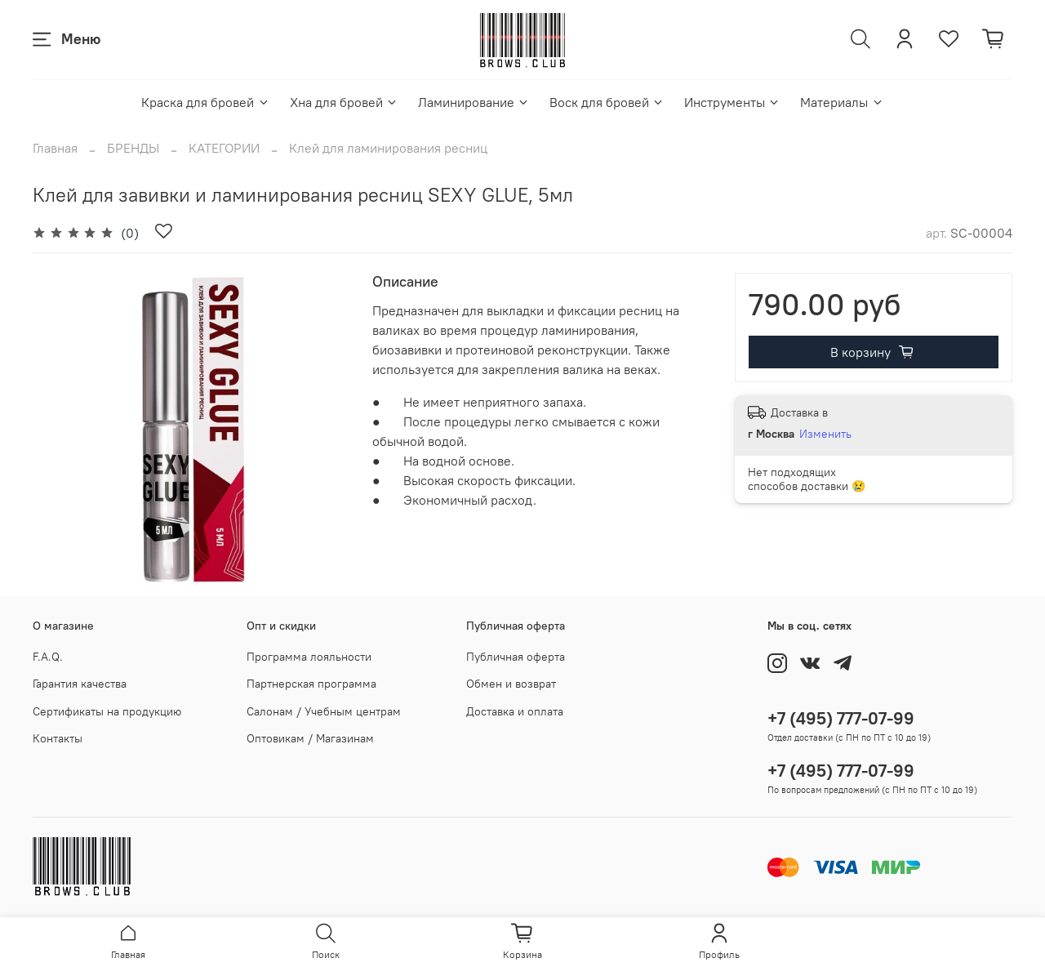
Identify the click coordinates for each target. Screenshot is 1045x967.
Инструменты (732, 102)
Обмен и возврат (511, 683)
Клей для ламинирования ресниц (388, 148)
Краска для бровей (205, 102)
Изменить (825, 433)
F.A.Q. (48, 656)
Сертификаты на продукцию (107, 711)
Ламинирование (474, 102)
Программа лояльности (309, 656)
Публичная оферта (515, 656)
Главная (55, 148)
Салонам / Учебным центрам (324, 711)
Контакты (57, 738)
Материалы (841, 102)
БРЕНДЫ (133, 148)
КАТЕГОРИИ (224, 148)
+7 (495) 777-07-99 (840, 718)
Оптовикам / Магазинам (310, 738)
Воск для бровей (607, 102)
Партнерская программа (311, 683)
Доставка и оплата (514, 711)
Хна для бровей (344, 102)
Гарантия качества (80, 683)
